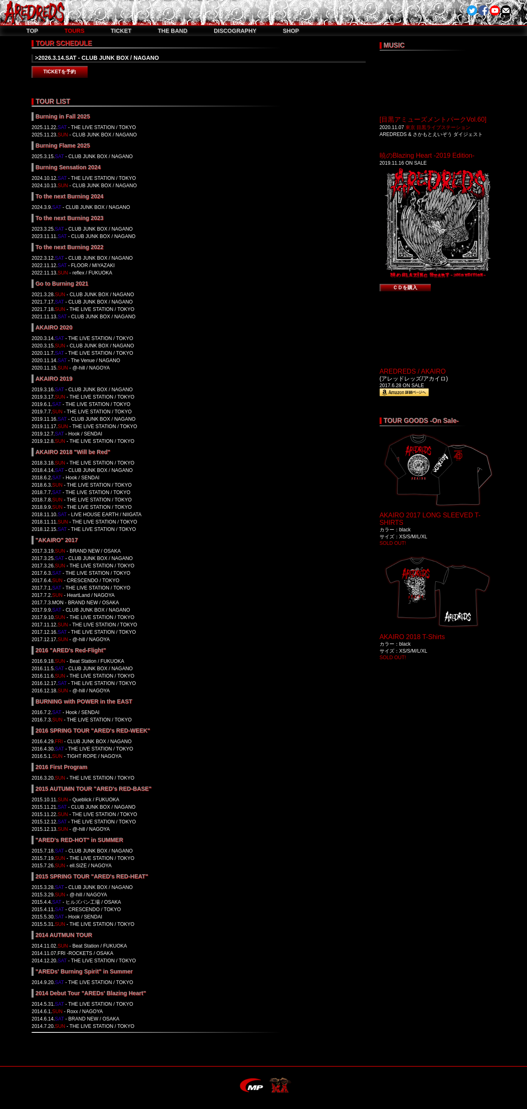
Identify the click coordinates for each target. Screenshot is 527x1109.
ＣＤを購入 (405, 287)
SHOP (291, 30)
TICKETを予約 (59, 72)
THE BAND (172, 30)
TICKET (121, 30)
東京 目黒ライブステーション (437, 127)
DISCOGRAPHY (235, 30)
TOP (32, 30)
